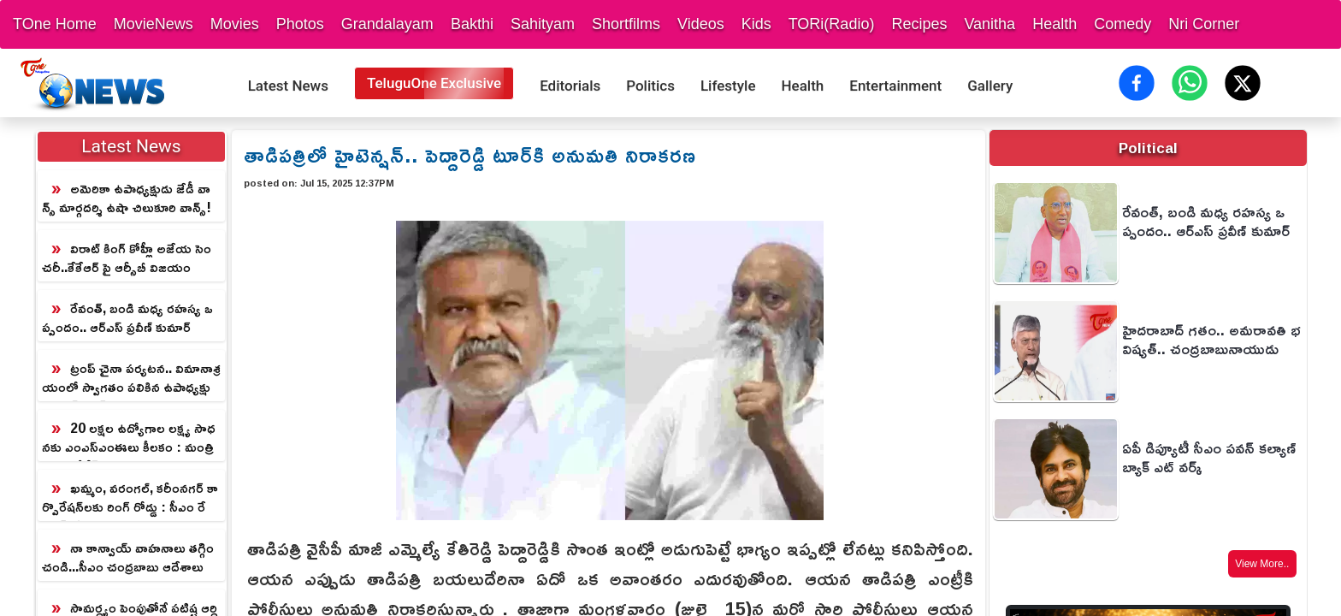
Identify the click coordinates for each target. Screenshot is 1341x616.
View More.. (1262, 564)
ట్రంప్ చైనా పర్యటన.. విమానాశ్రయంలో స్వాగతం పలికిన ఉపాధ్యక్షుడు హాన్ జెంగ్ (131, 378)
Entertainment (895, 85)
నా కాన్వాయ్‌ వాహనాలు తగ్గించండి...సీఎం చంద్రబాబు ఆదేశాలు (128, 557)
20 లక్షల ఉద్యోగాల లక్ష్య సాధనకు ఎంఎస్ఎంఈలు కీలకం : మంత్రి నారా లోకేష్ (129, 438)
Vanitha (989, 24)
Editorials (570, 85)
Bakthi (472, 24)
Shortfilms (626, 24)
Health (1054, 24)
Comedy (1122, 24)
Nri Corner (1203, 24)
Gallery (990, 85)
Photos (300, 24)
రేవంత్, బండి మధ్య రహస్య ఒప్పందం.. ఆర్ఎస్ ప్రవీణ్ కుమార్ (127, 317)
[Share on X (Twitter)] (1242, 83)
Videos (700, 24)
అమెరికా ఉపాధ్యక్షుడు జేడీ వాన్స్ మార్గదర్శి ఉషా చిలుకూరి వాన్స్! (126, 197)
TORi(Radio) (832, 24)
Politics (650, 85)
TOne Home (55, 24)
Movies (234, 24)
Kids (756, 24)
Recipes (919, 24)
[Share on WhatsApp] (1189, 83)
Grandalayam (387, 24)
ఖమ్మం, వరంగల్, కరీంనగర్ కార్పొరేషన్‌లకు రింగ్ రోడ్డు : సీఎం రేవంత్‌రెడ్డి (130, 498)
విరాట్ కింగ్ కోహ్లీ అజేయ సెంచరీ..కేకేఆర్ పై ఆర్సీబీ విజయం (126, 257)
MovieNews (153, 24)
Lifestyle (728, 85)
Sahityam (543, 24)
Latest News (288, 85)
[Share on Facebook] (1136, 83)
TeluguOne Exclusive (434, 83)
